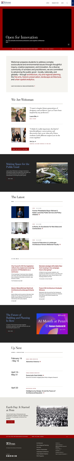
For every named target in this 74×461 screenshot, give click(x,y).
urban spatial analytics (24, 79)
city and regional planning (49, 74)
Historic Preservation (42, 449)
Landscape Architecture (43, 451)
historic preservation (31, 77)
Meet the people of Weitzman (20, 149)
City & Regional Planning (43, 445)
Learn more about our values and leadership (22, 86)
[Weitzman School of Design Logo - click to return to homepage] (6, 3)
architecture (32, 74)
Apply (47, 3)
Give (62, 3)
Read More (10, 178)
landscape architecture (51, 77)
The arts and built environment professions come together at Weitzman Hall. (25, 41)
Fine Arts (39, 447)
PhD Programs (40, 456)
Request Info (55, 3)
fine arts (17, 77)
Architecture (40, 443)
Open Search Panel (67, 3)
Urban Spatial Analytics (42, 453)
